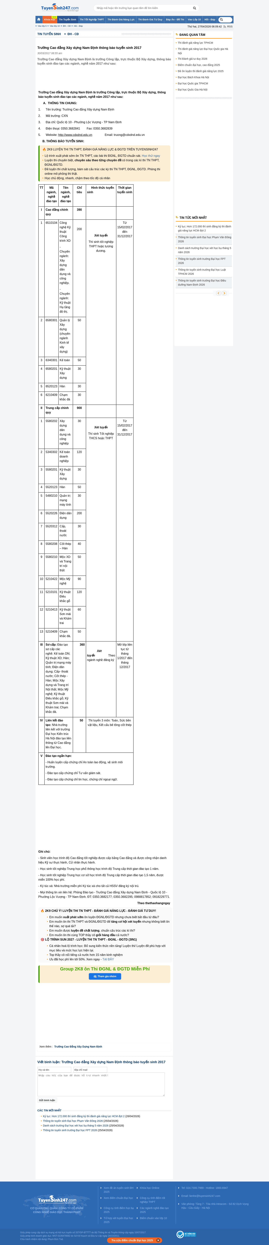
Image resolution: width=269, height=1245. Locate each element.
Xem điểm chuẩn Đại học (118, 1197)
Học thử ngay (151, 155)
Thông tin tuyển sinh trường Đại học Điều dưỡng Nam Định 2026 (202, 282)
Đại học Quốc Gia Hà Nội (192, 89)
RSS (230, 26)
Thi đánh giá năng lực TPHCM (195, 42)
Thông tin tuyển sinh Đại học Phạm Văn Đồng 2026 (73, 1120)
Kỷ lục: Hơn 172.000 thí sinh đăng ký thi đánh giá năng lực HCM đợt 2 (84, 1116)
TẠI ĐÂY (108, 959)
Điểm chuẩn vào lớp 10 (153, 1218)
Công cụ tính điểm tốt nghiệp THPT (152, 1199)
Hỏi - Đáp (78, 26)
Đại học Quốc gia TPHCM (193, 83)
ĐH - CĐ (67, 26)
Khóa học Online (149, 1187)
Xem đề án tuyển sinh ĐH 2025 (119, 1189)
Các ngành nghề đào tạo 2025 (154, 1210)
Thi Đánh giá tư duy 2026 (192, 58)
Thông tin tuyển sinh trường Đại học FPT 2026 (70, 1130)
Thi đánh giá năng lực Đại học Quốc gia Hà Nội (203, 51)
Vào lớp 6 (42, 26)
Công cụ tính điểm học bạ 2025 (119, 1210)
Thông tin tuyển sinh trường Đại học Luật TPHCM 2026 (202, 271)
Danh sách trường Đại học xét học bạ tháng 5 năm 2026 (75, 1125)
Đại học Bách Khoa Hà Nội (193, 77)
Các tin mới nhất (49, 1110)
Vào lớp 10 (55, 26)
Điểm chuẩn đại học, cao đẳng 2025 (199, 64)
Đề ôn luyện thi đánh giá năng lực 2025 (201, 71)
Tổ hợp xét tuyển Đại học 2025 (118, 1220)
